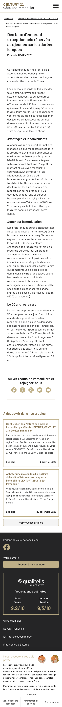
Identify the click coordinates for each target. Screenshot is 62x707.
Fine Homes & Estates (16, 644)
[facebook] (6, 547)
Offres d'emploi (12, 620)
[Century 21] (18, 6)
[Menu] (56, 5)
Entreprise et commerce (17, 636)
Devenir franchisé (13, 628)
